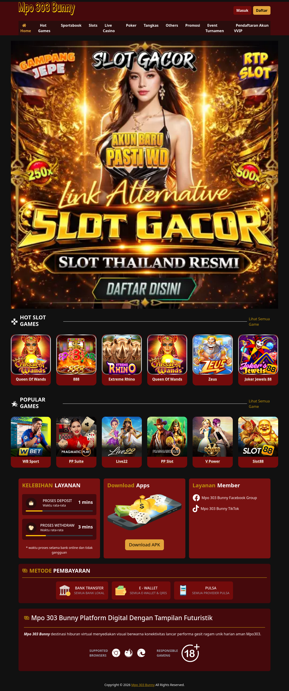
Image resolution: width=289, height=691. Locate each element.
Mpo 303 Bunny (143, 685)
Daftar (262, 10)
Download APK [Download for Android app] (144, 545)
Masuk (242, 10)
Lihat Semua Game (259, 321)
